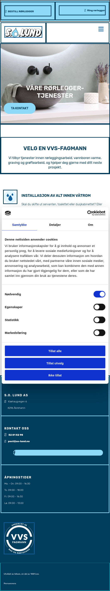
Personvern (10, 583)
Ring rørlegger (96, 10)
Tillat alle (55, 351)
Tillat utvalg (55, 363)
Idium (18, 574)
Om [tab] (90, 224)
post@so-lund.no (19, 441)
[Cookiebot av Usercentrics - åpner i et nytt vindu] (87, 213)
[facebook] (14, 453)
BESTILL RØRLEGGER (21, 11)
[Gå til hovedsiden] (23, 37)
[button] (20, 108)
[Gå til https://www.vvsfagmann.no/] (19, 553)
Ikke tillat (55, 375)
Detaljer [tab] (55, 224)
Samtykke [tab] (19, 224)
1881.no (34, 574)
